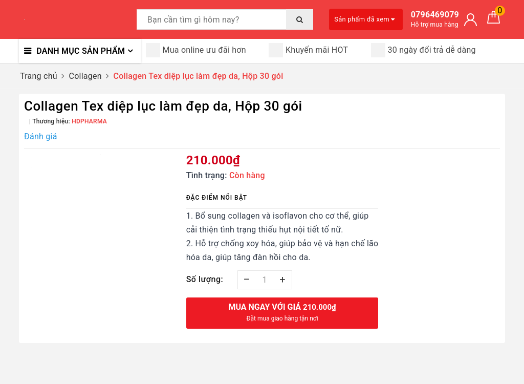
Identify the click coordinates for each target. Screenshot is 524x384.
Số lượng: (205, 279)
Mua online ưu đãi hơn (196, 50)
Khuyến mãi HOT (308, 50)
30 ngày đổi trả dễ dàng (423, 50)
